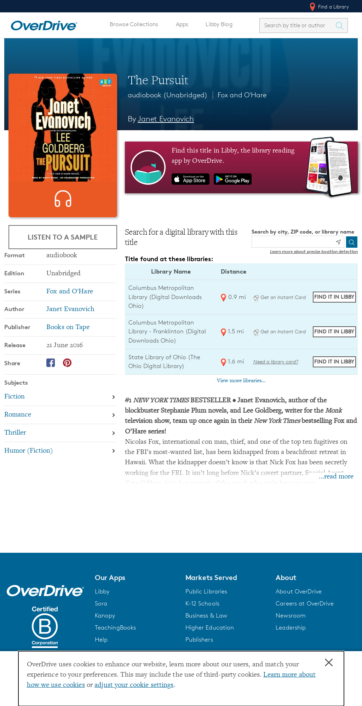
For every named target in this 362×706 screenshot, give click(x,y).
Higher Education (209, 627)
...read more (336, 476)
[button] (136, 577)
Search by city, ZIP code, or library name (303, 231)
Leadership (291, 627)
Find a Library (328, 6)
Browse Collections (134, 24)
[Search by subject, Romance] (60, 439)
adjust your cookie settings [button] (133, 685)
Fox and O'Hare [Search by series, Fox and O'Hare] (69, 315)
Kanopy (105, 615)
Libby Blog (219, 24)
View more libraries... (241, 381)
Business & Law (206, 615)
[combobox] (297, 25)
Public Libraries (206, 591)
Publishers (199, 639)
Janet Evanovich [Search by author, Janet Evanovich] (166, 118)
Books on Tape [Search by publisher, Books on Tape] (68, 351)
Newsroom (291, 615)
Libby (102, 591)
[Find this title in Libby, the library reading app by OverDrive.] (241, 167)
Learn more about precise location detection (314, 251)
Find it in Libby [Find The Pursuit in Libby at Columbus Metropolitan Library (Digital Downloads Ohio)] (334, 296)
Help (101, 639)
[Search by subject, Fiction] (60, 421)
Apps (182, 24)
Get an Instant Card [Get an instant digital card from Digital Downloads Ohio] (279, 297)
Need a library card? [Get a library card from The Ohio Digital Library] (275, 361)
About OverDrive (299, 591)
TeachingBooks (115, 627)
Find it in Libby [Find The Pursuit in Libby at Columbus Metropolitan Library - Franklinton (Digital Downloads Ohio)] (334, 331)
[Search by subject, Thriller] (60, 457)
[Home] (43, 24)
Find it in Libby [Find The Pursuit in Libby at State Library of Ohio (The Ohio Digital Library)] (334, 361)
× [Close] (328, 663)
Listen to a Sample (63, 238)
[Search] (351, 242)
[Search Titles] (341, 25)
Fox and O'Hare (242, 95)
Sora (101, 603)
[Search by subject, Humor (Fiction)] (60, 474)
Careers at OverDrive (304, 603)
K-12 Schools (202, 603)
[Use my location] (338, 242)
